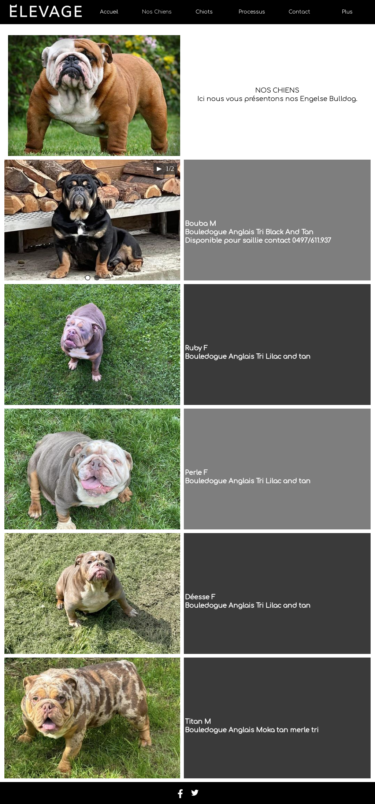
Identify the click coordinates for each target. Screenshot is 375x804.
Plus (347, 12)
